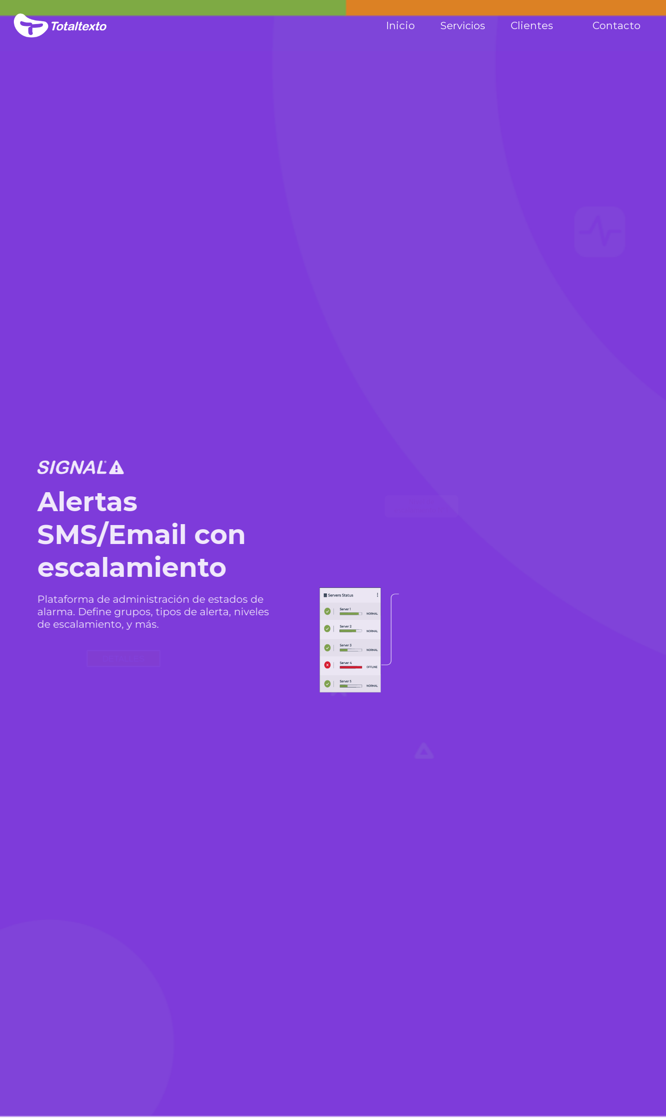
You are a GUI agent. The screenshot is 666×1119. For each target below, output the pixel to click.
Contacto (616, 25)
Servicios (462, 25)
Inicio (400, 25)
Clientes (532, 25)
